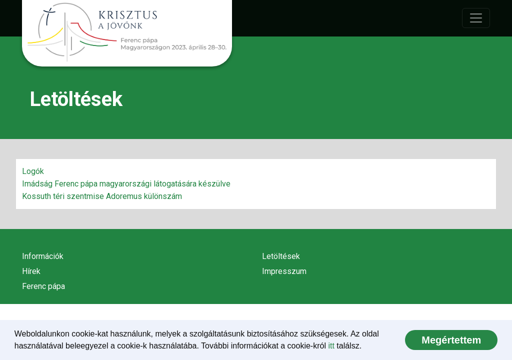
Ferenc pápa (43, 286)
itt (331, 346)
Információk (43, 256)
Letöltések (281, 256)
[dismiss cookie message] (451, 340)
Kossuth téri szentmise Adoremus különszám (102, 196)
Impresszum (284, 271)
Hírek (31, 271)
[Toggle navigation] (476, 18)
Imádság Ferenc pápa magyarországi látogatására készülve (126, 183)
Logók (33, 171)
